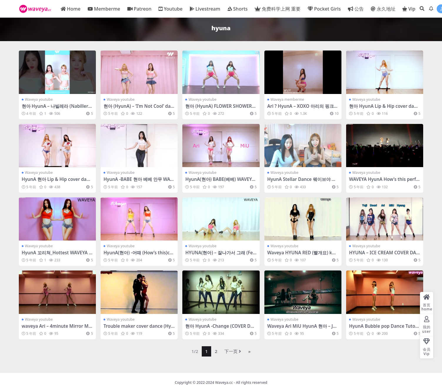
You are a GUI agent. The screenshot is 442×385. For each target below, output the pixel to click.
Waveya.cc (224, 382)
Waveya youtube (39, 99)
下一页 (232, 351)
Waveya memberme (287, 99)
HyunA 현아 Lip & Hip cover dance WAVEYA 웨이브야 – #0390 (57, 181)
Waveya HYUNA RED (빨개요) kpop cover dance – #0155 (302, 255)
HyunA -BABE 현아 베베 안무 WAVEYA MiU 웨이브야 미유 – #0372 (138, 181)
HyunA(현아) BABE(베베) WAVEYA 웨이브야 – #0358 (220, 181)
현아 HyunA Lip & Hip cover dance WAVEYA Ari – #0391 (384, 108)
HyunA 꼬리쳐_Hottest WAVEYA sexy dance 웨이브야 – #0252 (56, 255)
